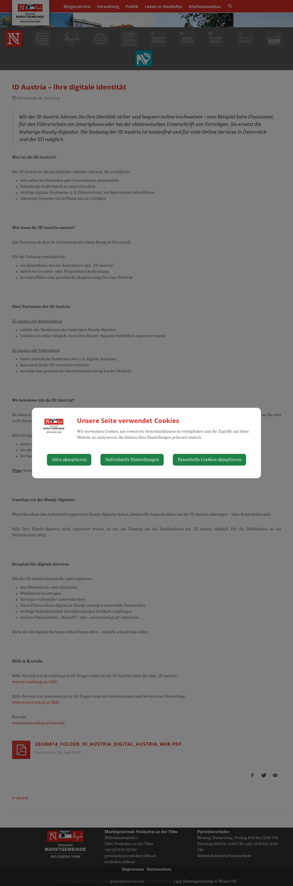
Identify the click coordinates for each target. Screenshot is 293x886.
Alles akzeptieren (69, 459)
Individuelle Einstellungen (132, 459)
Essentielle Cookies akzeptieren (209, 459)
